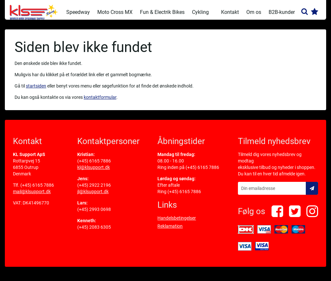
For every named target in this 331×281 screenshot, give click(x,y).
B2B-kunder (282, 12)
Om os (253, 12)
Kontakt (230, 12)
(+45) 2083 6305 (94, 231)
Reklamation (170, 230)
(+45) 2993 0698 (94, 213)
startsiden (36, 90)
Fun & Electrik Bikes (162, 12)
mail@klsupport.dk (32, 196)
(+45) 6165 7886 (37, 189)
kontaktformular (100, 101)
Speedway (78, 12)
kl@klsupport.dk (93, 171)
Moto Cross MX (115, 12)
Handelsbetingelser (176, 222)
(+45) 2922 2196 (94, 189)
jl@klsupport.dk (93, 196)
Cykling (200, 12)
